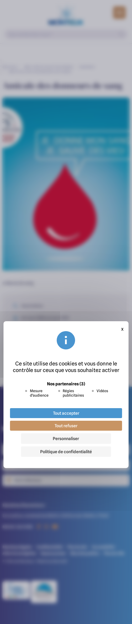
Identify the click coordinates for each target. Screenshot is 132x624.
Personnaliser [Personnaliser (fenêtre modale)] (66, 438)
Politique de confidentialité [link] (66, 451)
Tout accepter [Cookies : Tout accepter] (66, 413)
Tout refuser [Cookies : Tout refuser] (66, 425)
